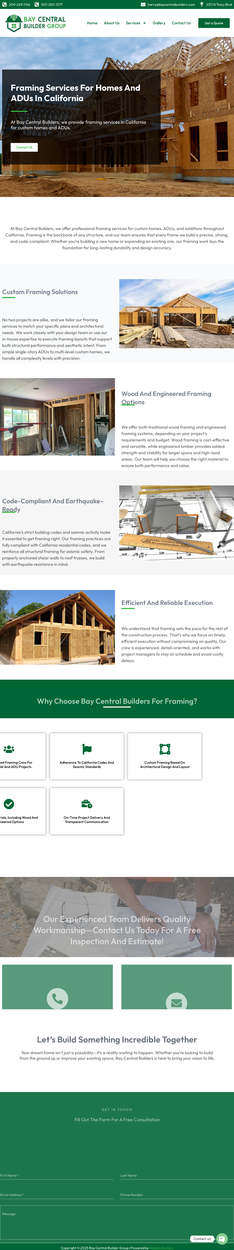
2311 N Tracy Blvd (219, 4)
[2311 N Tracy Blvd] (201, 4)
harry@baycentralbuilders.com (171, 4)
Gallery (159, 22)
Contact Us (181, 22)
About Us (111, 22)
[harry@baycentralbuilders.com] (143, 4)
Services (136, 23)
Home (92, 22)
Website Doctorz (161, 1245)
